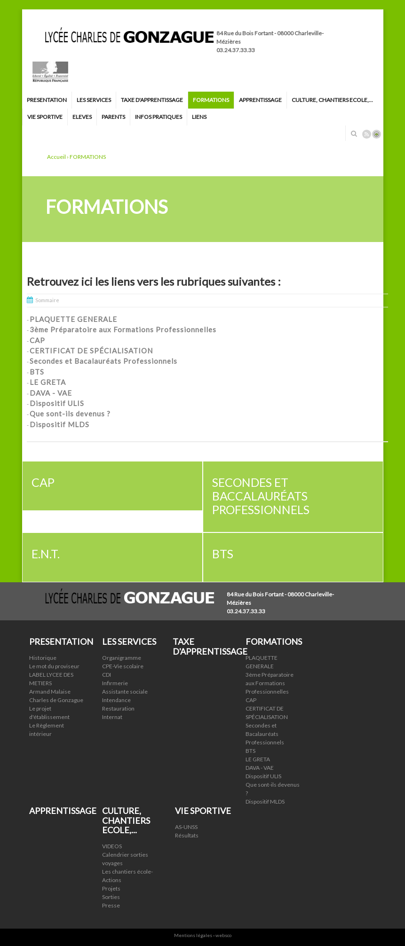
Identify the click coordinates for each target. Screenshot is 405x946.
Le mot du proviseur (54, 666)
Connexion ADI (376, 134)
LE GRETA (258, 759)
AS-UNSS (186, 826)
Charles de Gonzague (56, 700)
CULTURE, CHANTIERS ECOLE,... (332, 99)
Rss (366, 134)
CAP (251, 700)
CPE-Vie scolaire (122, 666)
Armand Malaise (50, 691)
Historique (42, 657)
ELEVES (82, 116)
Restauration (118, 708)
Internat (112, 716)
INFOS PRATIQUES (158, 116)
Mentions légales (193, 935)
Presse (111, 905)
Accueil (56, 156)
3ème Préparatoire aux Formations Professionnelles (270, 683)
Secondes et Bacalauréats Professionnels (265, 734)
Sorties (111, 896)
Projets (111, 888)
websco (223, 935)
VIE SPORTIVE (45, 116)
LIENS (199, 116)
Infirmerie (115, 683)
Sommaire (47, 300)
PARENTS (113, 116)
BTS (250, 750)
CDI (106, 674)
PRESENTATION (47, 99)
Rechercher (354, 133)
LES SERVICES (94, 99)
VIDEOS (112, 846)
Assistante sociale (125, 691)
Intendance (116, 700)
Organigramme (121, 657)
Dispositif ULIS (263, 776)
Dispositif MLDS (265, 801)
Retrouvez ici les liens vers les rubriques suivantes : (154, 281)
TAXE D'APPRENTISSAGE (152, 99)
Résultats (187, 835)
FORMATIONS (211, 99)
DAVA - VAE (260, 767)
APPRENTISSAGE (260, 99)
